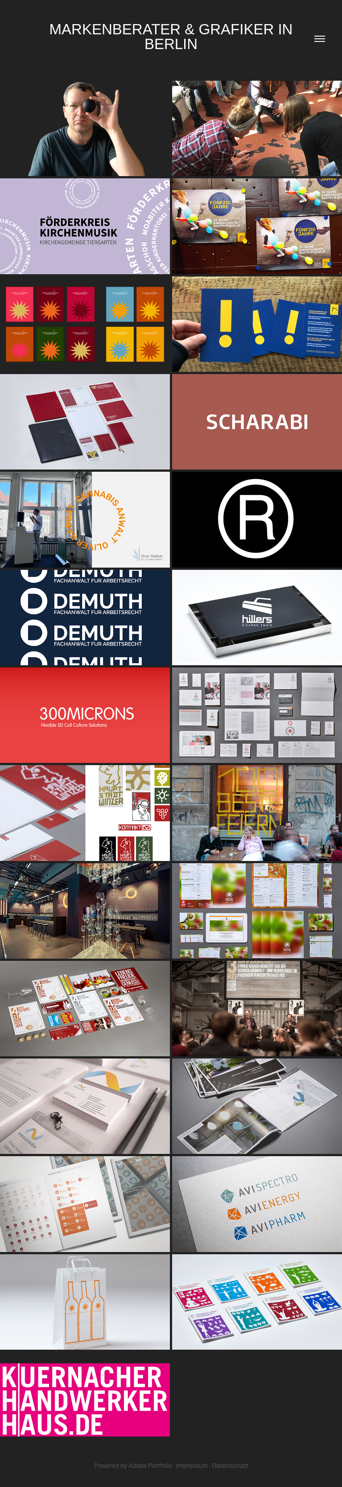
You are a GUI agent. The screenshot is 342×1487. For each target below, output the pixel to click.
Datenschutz (230, 1466)
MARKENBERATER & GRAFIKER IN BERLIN (173, 36)
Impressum (192, 1466)
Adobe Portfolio (150, 1466)
